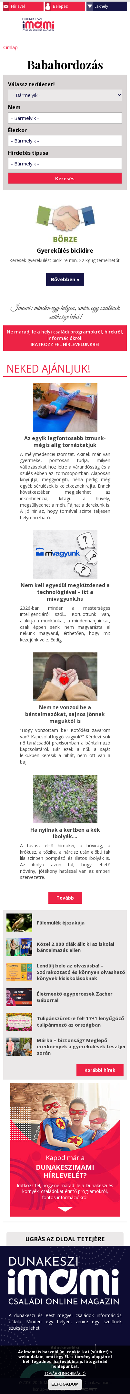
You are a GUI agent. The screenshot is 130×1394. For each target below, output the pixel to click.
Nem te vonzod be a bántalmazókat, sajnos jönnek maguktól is (65, 714)
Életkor (17, 130)
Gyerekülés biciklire (65, 250)
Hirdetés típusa (28, 153)
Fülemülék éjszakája (61, 922)
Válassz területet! (31, 84)
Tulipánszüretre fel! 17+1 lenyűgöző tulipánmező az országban (80, 1021)
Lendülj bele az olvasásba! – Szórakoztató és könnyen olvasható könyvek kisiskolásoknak (81, 971)
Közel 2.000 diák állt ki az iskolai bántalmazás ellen (75, 946)
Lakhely (101, 6)
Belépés (60, 6)
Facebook (122, 24)
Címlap (10, 47)
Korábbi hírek (100, 1070)
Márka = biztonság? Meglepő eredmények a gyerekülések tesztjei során (81, 1046)
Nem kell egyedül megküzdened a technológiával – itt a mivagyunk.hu (65, 592)
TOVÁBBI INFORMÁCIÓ (65, 1373)
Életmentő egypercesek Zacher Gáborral (75, 996)
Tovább (65, 897)
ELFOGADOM (65, 1384)
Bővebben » (65, 279)
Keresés (109, 24)
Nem (14, 107)
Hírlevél (18, 6)
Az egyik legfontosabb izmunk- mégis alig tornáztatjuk (65, 442)
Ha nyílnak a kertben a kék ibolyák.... (65, 833)
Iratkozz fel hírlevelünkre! (65, 344)
